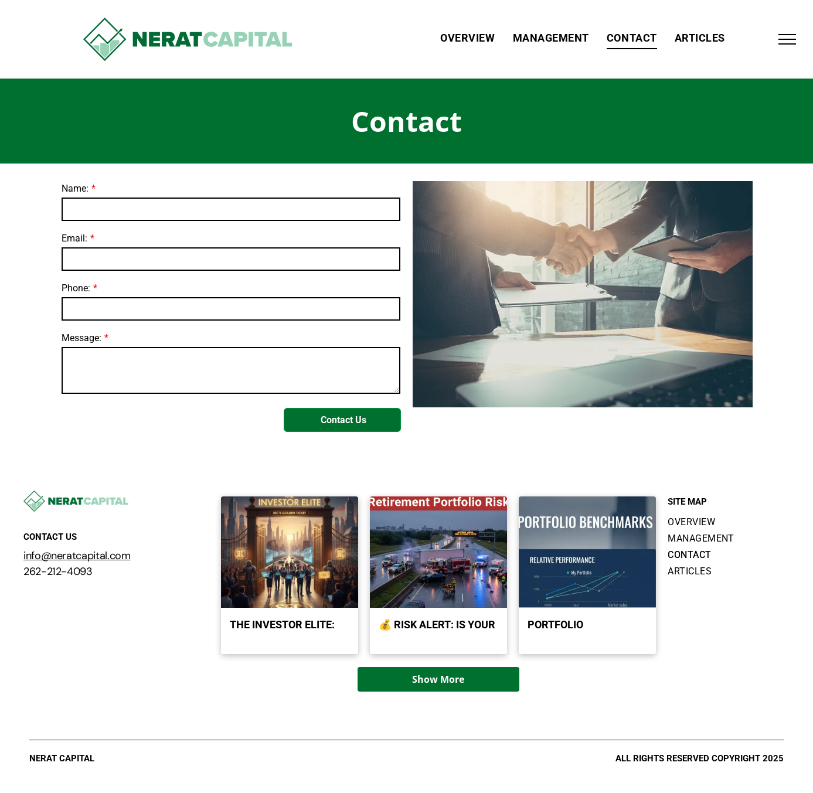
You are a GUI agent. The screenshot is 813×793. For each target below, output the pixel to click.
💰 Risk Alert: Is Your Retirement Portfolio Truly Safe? (437, 625)
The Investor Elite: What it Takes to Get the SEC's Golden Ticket (286, 625)
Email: (74, 238)
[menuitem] (467, 38)
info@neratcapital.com (76, 556)
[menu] (787, 39)
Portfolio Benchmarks (563, 625)
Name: (75, 188)
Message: (81, 337)
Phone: (76, 288)
